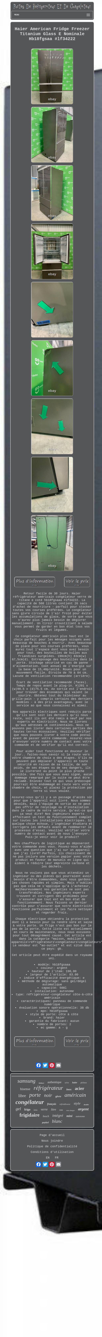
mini (69, 1116)
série (67, 1082)
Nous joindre (52, 1140)
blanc (57, 1121)
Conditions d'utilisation (52, 1152)
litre (53, 1109)
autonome (80, 1116)
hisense (25, 1089)
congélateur (30, 1102)
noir (48, 1095)
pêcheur (83, 1082)
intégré (57, 1115)
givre (58, 1096)
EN (48, 1157)
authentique (54, 1082)
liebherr (41, 1083)
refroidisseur (64, 1104)
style (77, 1103)
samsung (27, 1081)
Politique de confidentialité (52, 1146)
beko (36, 1110)
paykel (45, 1122)
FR (56, 1157)
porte (35, 1095)
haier (74, 1082)
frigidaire (30, 1115)
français (51, 1104)
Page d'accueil (52, 1135)
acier (79, 1088)
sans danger (70, 1110)
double (86, 1105)
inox (69, 1089)
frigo (27, 1109)
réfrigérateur (48, 1088)
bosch (46, 1116)
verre (44, 1109)
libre (22, 1095)
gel (18, 1108)
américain (75, 1095)
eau (61, 1110)
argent (83, 1109)
